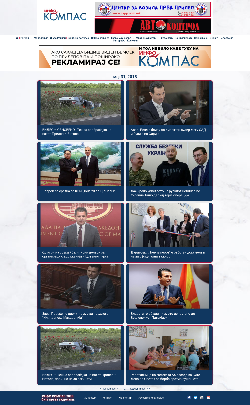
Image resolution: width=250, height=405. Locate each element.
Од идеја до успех (78, 38)
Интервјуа (119, 40)
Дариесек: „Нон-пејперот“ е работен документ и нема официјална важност (168, 254)
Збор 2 (214, 38)
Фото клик (167, 38)
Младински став (147, 38)
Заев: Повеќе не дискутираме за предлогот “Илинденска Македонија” (76, 316)
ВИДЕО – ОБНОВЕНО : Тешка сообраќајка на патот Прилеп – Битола (76, 132)
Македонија (41, 38)
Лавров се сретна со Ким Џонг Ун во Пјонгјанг (78, 191)
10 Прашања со (100, 38)
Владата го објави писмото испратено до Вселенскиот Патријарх (163, 316)
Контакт (107, 397)
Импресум (90, 397)
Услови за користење (151, 397)
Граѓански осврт (122, 38)
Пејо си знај (201, 38)
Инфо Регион (58, 38)
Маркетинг (125, 397)
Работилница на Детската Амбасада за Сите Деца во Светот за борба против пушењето (165, 377)
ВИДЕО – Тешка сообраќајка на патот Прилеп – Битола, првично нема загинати (79, 377)
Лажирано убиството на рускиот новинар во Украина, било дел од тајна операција (165, 193)
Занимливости (183, 38)
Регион (26, 38)
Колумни (132, 40)
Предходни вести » (139, 388)
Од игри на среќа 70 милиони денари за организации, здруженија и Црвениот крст (75, 254)
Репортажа (226, 38)
